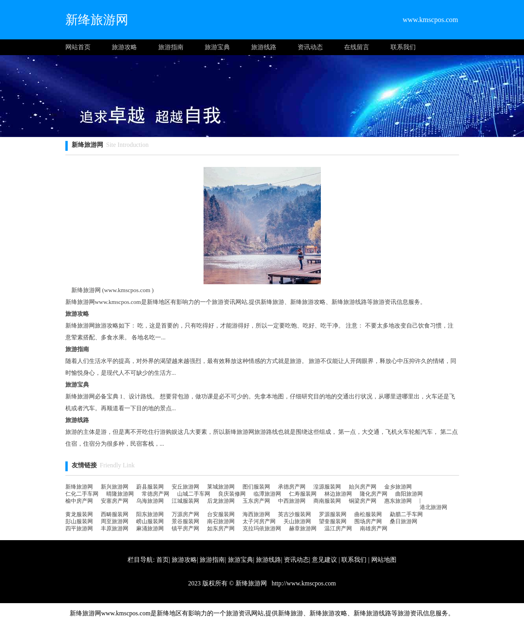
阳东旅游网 (150, 514)
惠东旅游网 (398, 501)
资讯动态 (310, 47)
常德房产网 (155, 494)
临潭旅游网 (267, 494)
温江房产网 (338, 528)
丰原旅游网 (114, 528)
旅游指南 (170, 47)
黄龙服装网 (79, 514)
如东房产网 (221, 528)
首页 (162, 559)
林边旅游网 (338, 494)
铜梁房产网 (362, 501)
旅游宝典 (217, 47)
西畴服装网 (114, 514)
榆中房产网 (79, 501)
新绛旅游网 (79, 487)
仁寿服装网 (303, 494)
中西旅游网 (292, 501)
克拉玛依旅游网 (262, 528)
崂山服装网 (150, 521)
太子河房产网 (259, 521)
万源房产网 (185, 514)
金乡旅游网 (398, 487)
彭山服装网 (79, 521)
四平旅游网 (79, 528)
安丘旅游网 (185, 487)
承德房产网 (292, 487)
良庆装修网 (232, 494)
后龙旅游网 (221, 501)
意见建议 (324, 559)
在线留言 (356, 47)
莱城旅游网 (221, 487)
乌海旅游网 (150, 501)
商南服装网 (327, 501)
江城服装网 (185, 501)
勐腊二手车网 (406, 514)
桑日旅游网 (403, 521)
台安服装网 (221, 514)
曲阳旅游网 (409, 494)
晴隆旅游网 (120, 494)
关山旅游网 (297, 521)
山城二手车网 (193, 494)
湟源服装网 (327, 487)
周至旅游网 (114, 521)
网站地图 (383, 559)
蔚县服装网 (150, 487)
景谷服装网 (185, 521)
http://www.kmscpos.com (303, 583)
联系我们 (403, 47)
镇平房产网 (185, 528)
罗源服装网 (332, 514)
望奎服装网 (332, 521)
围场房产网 (368, 521)
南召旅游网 (221, 521)
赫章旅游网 (303, 528)
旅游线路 (263, 47)
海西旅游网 (256, 514)
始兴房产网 (362, 487)
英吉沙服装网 (294, 514)
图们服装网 (256, 487)
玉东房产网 (256, 501)
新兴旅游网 (114, 487)
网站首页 (78, 47)
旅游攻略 (124, 47)
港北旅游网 (433, 507)
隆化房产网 (373, 494)
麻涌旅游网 (150, 528)
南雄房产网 (373, 528)
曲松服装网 (368, 514)
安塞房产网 (114, 501)
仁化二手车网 (81, 494)
